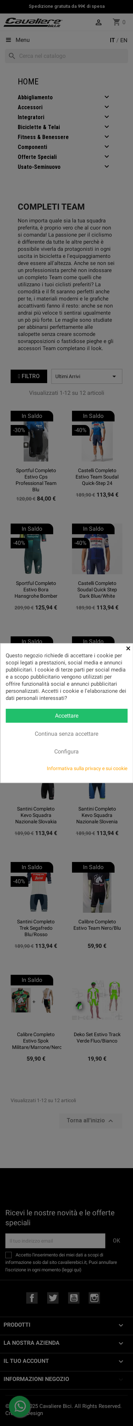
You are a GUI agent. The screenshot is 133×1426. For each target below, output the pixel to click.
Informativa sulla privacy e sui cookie (87, 768)
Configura (66, 751)
